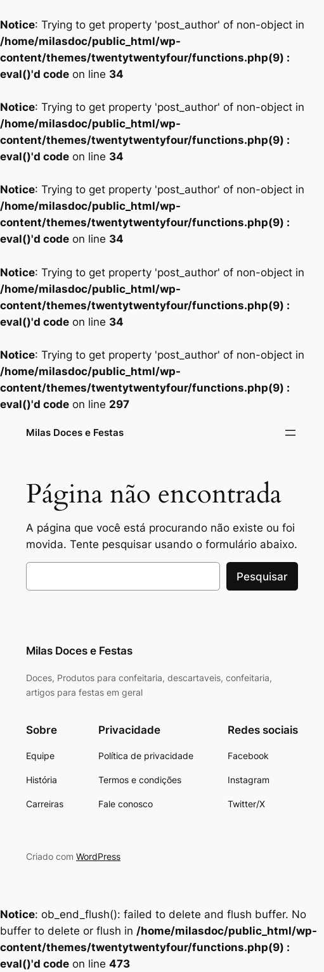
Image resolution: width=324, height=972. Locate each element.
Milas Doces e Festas (75, 432)
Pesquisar (262, 576)
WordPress (98, 856)
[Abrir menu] (290, 432)
